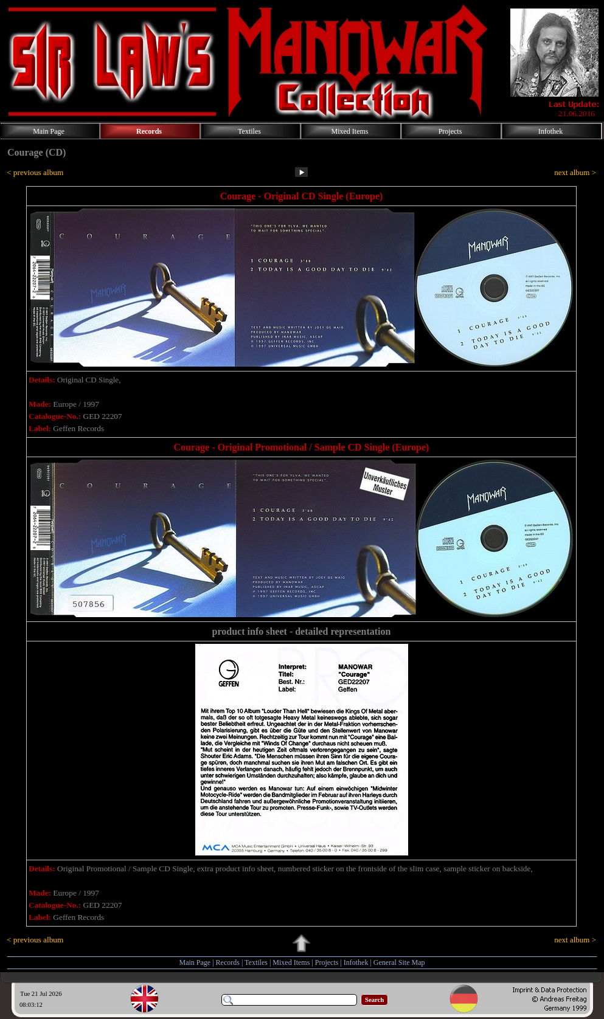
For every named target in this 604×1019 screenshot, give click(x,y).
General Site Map (399, 962)
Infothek (356, 962)
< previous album (35, 172)
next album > (575, 172)
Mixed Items (291, 962)
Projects (327, 962)
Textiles (256, 962)
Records (228, 962)
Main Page (195, 962)
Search (374, 1000)
